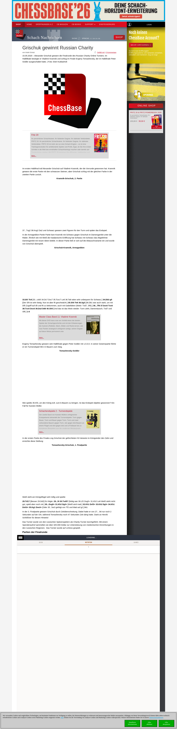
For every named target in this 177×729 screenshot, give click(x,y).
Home (29, 24)
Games (136, 542)
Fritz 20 (34, 135)
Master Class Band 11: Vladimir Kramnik (58, 317)
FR (99, 38)
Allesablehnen (149, 723)
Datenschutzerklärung (156, 717)
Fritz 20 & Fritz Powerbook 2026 (146, 112)
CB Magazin (62, 24)
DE (91, 38)
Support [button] (90, 24)
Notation (88, 542)
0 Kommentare (111, 52)
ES (97, 38)
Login (149, 25)
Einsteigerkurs (107, 24)
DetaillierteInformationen (132, 723)
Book (41, 542)
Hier (62, 717)
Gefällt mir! (101, 52)
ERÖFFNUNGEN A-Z (44, 24)
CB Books (76, 24)
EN (94, 38)
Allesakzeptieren (166, 723)
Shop (18, 24)
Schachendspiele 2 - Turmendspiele (55, 411)
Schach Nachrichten (44, 37)
